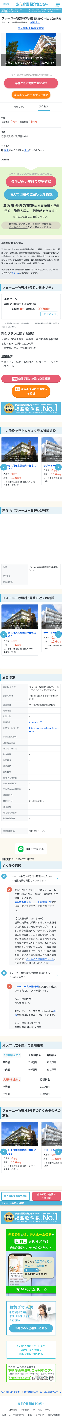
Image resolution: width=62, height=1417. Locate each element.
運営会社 (13, 1409)
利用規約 (25, 1409)
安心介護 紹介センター (11, 1391)
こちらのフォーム (18, 227)
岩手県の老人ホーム (33, 1391)
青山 (26, 150)
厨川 (6, 150)
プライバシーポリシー (43, 1409)
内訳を (49, 313)
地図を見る (35, 22)
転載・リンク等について (13, 1414)
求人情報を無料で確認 (31, 28)
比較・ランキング (36, 1414)
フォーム (15, 272)
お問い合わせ (54, 1414)
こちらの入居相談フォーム (40, 959)
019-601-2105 (35, 722)
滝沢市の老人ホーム (53, 1391)
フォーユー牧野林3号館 (27, 986)
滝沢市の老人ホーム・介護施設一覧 (33, 902)
